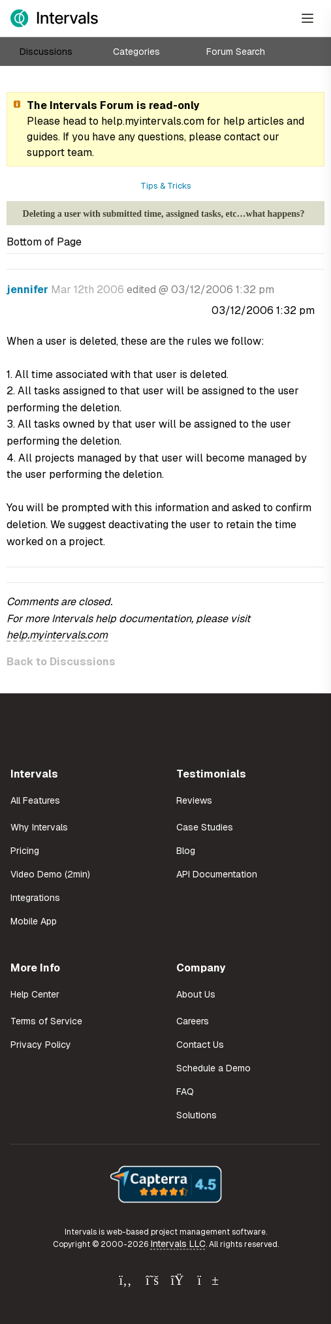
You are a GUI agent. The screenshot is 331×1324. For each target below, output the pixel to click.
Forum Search (235, 51)
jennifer (27, 289)
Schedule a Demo (213, 1068)
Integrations (35, 898)
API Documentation (216, 874)
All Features (35, 800)
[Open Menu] (307, 18)
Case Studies (204, 827)
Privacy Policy (40, 1044)
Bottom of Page (44, 242)
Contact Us (200, 1044)
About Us (195, 994)
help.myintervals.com (152, 121)
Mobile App (33, 921)
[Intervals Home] (54, 18)
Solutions (196, 1115)
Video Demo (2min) (50, 874)
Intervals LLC (178, 1244)
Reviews (194, 800)
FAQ (185, 1091)
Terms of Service (46, 1021)
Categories (136, 51)
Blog (185, 851)
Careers (192, 1021)
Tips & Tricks (165, 185)
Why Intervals (39, 827)
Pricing (24, 851)
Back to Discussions (61, 662)
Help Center (34, 994)
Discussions (46, 51)
